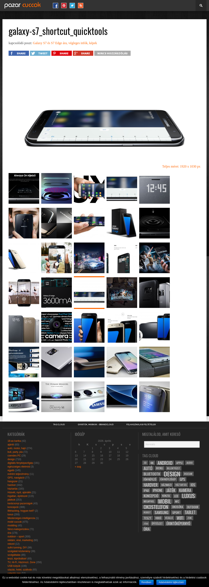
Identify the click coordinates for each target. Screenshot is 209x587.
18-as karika (14, 440)
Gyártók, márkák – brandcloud (95, 425)
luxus (10, 514)
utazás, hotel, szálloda (20, 569)
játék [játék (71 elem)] (170, 490)
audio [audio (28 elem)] (190, 462)
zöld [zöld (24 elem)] (146, 523)
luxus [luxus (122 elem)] (188, 496)
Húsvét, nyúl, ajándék (19, 492)
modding (12, 525)
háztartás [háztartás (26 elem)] (181, 484)
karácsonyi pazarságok (20, 503)
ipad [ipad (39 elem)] (146, 490)
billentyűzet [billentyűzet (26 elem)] (173, 468)
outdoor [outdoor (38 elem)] (192, 507)
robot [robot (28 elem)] (147, 512)
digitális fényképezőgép (20, 463)
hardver (12, 485)
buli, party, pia (15, 452)
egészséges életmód (19, 466)
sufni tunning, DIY (17, 547)
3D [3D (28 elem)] (145, 462)
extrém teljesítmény (18, 474)
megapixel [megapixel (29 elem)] (149, 501)
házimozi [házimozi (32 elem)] (166, 485)
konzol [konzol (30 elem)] (166, 496)
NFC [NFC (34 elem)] (177, 501)
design (11, 459)
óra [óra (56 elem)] (147, 529)
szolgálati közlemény (19, 551)
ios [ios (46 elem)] (193, 485)
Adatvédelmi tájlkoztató (171, 582)
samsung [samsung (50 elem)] (161, 512)
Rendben (146, 582)
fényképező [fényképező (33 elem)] (150, 479)
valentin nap (14, 573)
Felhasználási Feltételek (141, 425)
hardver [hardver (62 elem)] (151, 485)
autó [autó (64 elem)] (148, 468)
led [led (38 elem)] (176, 496)
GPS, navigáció (16, 477)
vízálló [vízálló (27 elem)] (169, 518)
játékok (11, 499)
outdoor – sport (16, 536)
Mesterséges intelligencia (21, 518)
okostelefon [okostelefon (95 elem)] (156, 507)
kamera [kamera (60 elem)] (185, 490)
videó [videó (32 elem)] (158, 518)
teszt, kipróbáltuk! (17, 558)
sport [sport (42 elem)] (176, 512)
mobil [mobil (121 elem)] (164, 501)
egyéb (11, 470)
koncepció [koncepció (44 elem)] (151, 496)
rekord (11, 543)
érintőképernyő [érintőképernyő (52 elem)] (178, 523)
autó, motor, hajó (17, 448)
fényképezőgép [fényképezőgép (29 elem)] (168, 479)
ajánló (11, 444)
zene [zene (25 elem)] (189, 518)
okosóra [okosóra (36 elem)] (177, 507)
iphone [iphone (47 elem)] (157, 490)
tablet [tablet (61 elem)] (190, 512)
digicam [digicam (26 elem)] (188, 473)
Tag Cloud (59, 425)
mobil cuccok (15, 521)
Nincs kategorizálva (18, 529)
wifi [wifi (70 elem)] (180, 518)
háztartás (13, 488)
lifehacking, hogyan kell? (21, 510)
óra (9, 532)
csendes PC (14, 455)
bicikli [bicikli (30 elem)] (159, 468)
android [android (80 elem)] (165, 463)
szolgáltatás (14, 554)
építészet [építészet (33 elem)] (157, 523)
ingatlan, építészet (17, 496)
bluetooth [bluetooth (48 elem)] (152, 474)
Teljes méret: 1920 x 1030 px (181, 166)
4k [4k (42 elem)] (152, 463)
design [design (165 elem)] (172, 474)
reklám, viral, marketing (20, 540)
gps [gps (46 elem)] (182, 479)
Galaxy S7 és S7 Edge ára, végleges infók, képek (65, 43)
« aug (78, 466)
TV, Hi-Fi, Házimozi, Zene (21, 562)
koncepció (13, 507)
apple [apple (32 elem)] (179, 463)
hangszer (13, 481)
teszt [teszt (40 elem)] (147, 518)
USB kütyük (14, 566)
